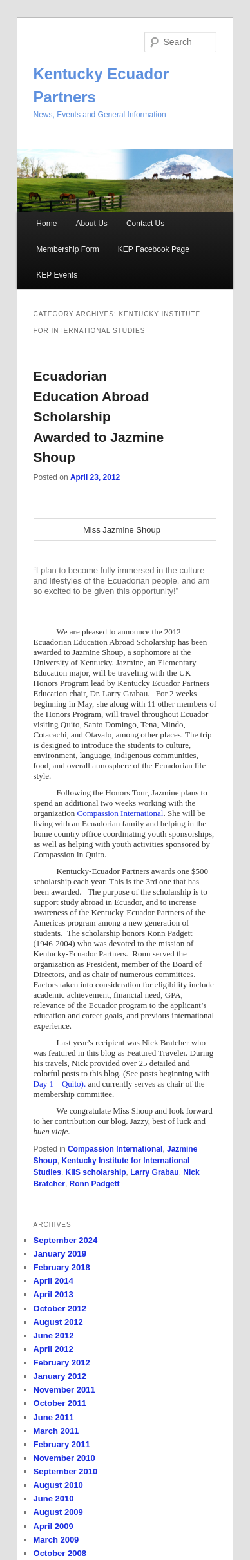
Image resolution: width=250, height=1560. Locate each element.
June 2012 (54, 1335)
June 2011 (54, 1417)
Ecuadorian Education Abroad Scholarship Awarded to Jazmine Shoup (99, 416)
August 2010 (58, 1485)
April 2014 (53, 1281)
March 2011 (56, 1431)
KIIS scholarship (96, 1172)
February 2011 (62, 1444)
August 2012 (58, 1322)
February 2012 (62, 1362)
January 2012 (60, 1376)
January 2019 (60, 1254)
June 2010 (54, 1498)
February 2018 (62, 1267)
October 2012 (60, 1308)
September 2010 (66, 1471)
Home (46, 223)
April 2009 (53, 1526)
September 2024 (66, 1240)
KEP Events (56, 275)
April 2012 (53, 1349)
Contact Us (145, 223)
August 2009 (58, 1512)
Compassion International (120, 813)
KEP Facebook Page (153, 249)
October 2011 (60, 1403)
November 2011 (64, 1389)
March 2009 (56, 1540)
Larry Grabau (154, 1172)
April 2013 (53, 1294)
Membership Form (67, 249)
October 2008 (60, 1553)
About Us (91, 223)
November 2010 (64, 1458)
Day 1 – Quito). (60, 1084)
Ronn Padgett (95, 1183)
